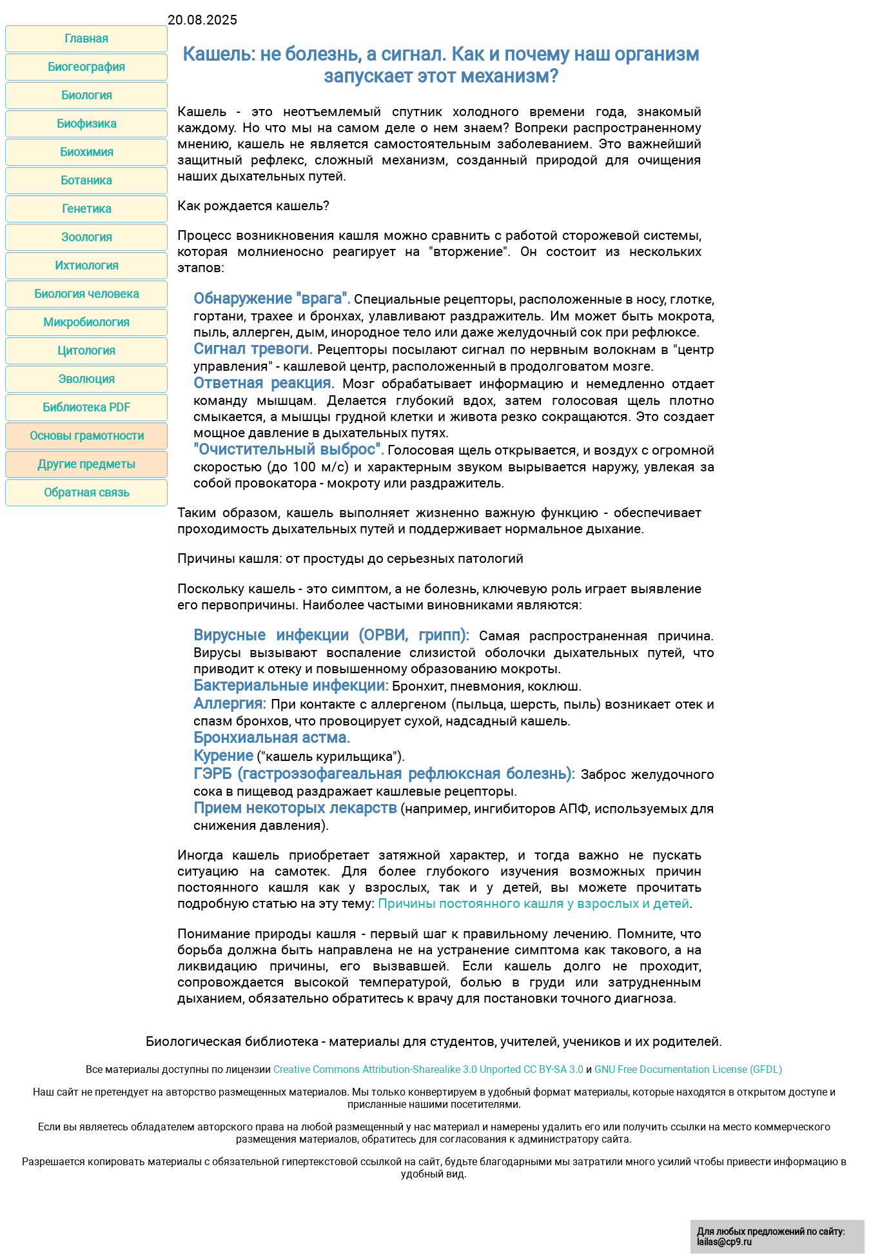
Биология (86, 95)
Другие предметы (86, 464)
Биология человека (86, 293)
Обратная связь (87, 492)
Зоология (86, 237)
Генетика (87, 208)
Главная (86, 38)
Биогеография (86, 67)
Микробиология (86, 322)
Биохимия (86, 152)
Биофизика (87, 123)
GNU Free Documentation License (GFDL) (688, 1069)
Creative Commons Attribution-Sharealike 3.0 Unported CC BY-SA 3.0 (428, 1069)
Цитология (86, 350)
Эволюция (86, 379)
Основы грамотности (87, 435)
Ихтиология (87, 265)
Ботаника (86, 180)
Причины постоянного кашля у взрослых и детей (533, 903)
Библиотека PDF (86, 407)
